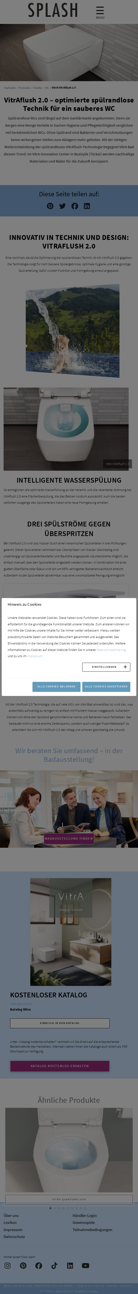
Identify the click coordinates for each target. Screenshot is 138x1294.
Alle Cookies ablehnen (56, 686)
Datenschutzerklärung (111, 650)
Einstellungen (104, 666)
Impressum (34, 656)
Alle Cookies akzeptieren (106, 686)
